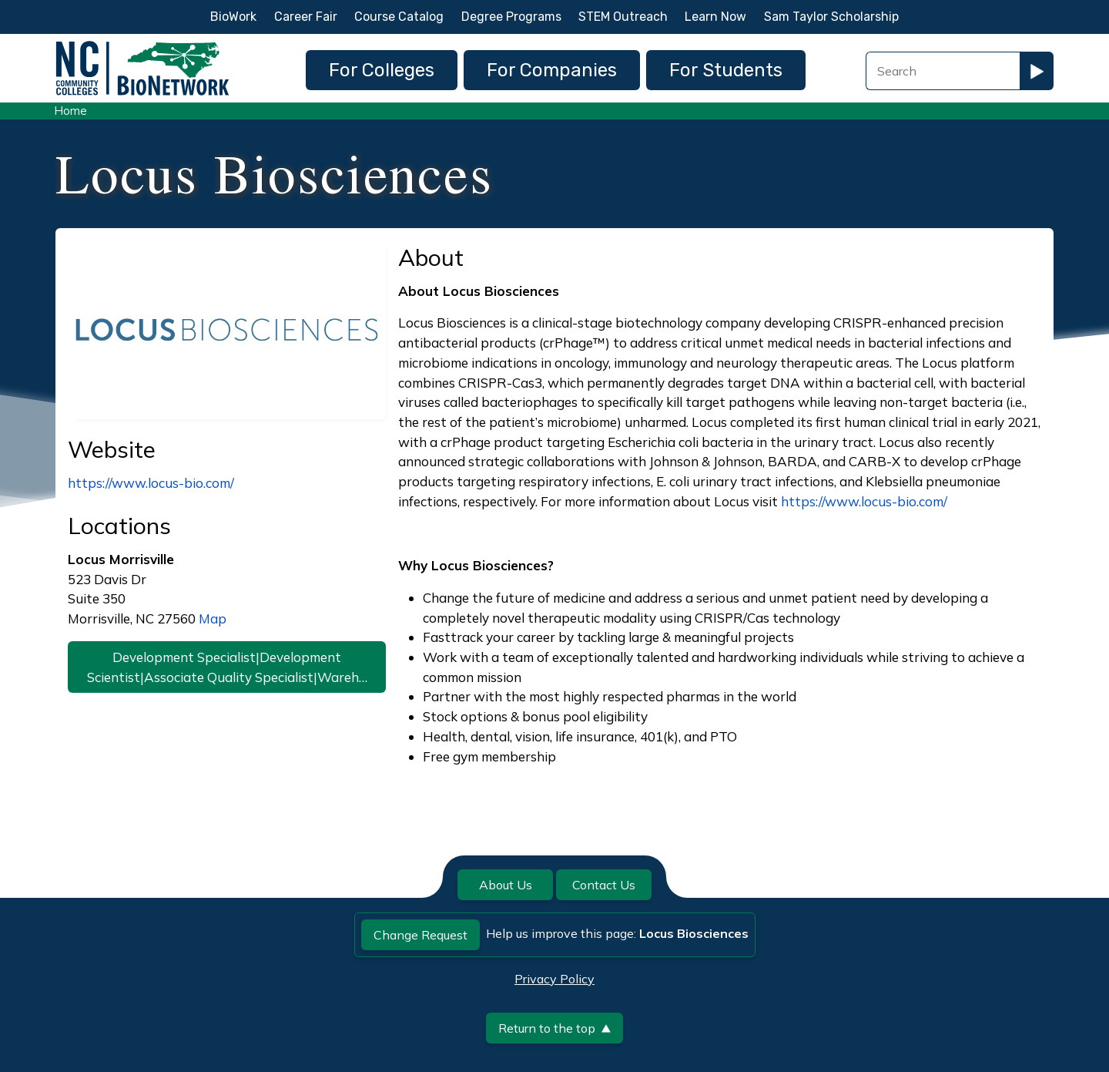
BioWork (233, 16)
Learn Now (715, 16)
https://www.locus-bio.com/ (151, 483)
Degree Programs (511, 16)
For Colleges (381, 70)
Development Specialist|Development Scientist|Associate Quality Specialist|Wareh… (227, 667)
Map (212, 618)
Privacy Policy (554, 978)
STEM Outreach (623, 16)
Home (70, 110)
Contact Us (603, 884)
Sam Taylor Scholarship (831, 16)
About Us (505, 884)
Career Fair (305, 16)
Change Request (420, 935)
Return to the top (554, 1028)
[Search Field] (943, 71)
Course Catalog (399, 16)
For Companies (552, 70)
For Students (725, 70)
